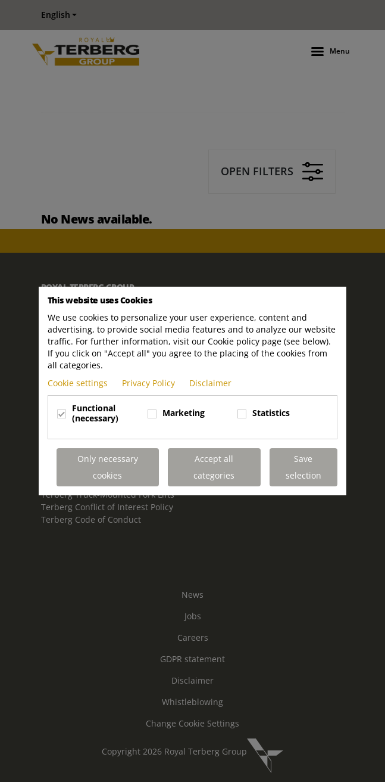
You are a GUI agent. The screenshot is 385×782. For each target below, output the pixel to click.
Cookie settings (79, 383)
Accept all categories (213, 467)
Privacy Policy (149, 383)
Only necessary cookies (107, 467)
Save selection (303, 467)
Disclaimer (210, 383)
